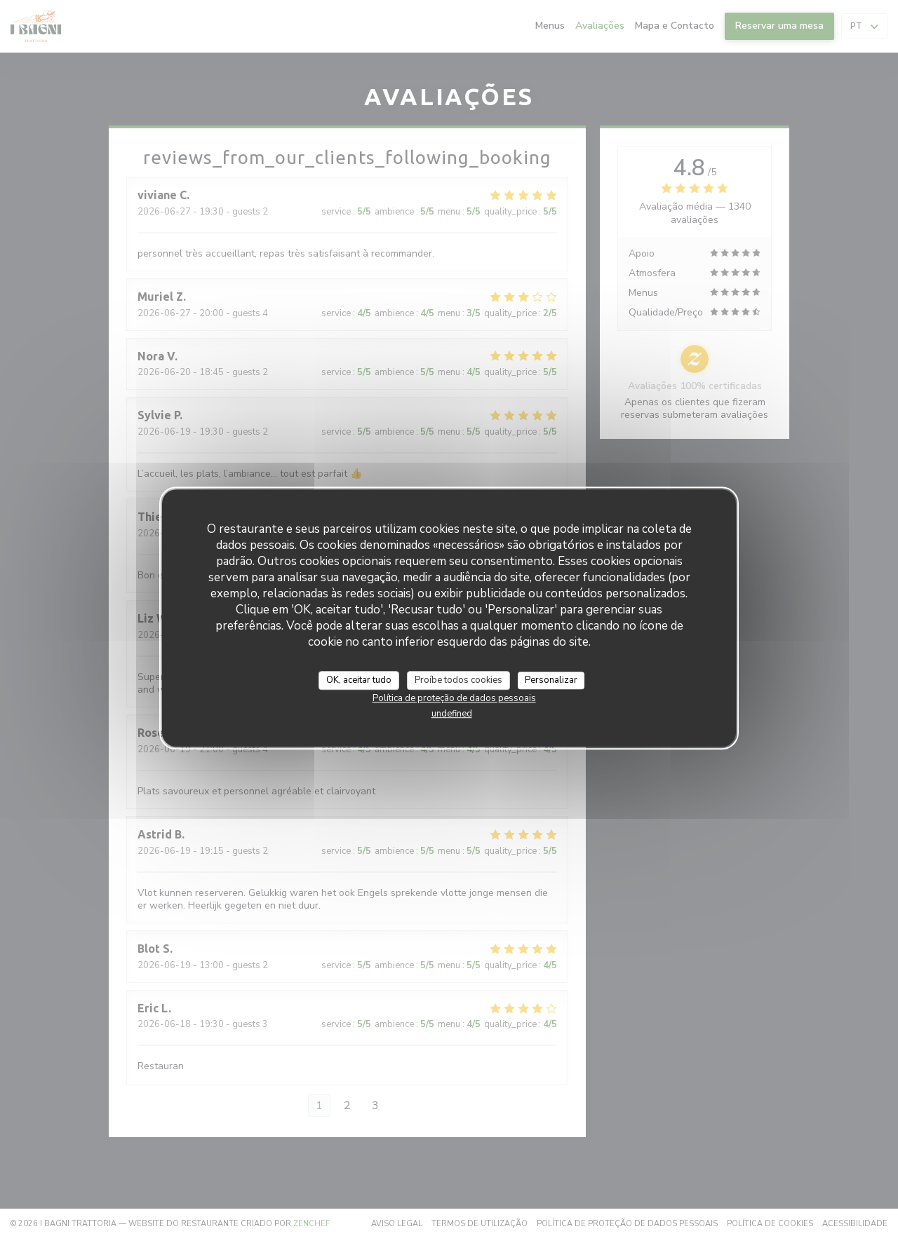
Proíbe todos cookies (458, 680)
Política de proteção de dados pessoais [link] (454, 698)
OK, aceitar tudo (358, 680)
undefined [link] (451, 713)
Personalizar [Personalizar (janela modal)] (551, 680)
